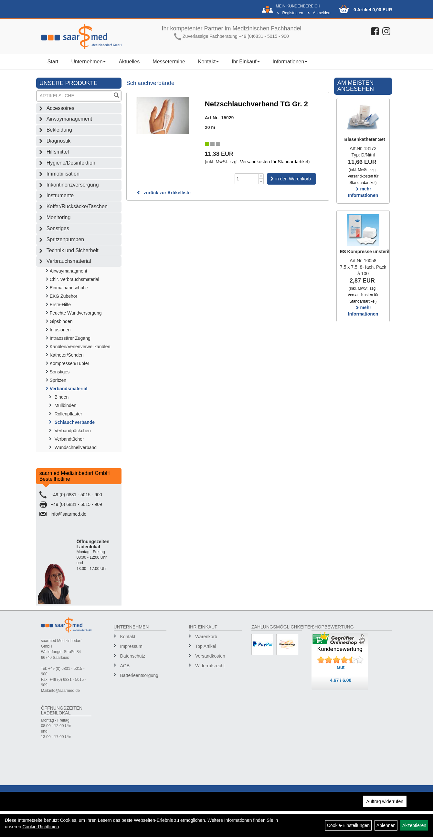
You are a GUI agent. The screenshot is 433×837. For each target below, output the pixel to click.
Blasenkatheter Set (364, 139)
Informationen (290, 61)
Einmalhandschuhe (69, 287)
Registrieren (292, 13)
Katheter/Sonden (67, 355)
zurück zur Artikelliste (163, 192)
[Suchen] (116, 96)
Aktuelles (129, 61)
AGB (125, 665)
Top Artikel (205, 646)
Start (53, 61)
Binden (62, 397)
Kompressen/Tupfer (69, 363)
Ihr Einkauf (245, 61)
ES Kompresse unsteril (364, 251)
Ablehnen (386, 825)
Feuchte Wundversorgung (76, 313)
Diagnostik (59, 141)
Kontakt (208, 61)
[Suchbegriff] (74, 96)
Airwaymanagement (69, 119)
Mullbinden (66, 405)
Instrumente (60, 195)
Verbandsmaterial (69, 388)
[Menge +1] (261, 176)
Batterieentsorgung (139, 675)
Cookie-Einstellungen (348, 825)
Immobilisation (63, 174)
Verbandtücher (69, 439)
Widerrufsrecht (210, 665)
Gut (340, 667)
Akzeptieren (414, 825)
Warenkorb (206, 636)
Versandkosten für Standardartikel (274, 161)
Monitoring (59, 217)
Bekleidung (59, 130)
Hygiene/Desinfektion (71, 163)
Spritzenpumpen (65, 239)
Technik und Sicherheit (73, 250)
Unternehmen (88, 61)
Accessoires (60, 108)
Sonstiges (58, 228)
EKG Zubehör (64, 296)
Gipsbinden (61, 321)
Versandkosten (210, 656)
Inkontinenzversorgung (73, 185)
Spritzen (58, 380)
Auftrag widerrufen (384, 801)
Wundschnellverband (76, 447)
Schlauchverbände (75, 422)
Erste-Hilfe (60, 304)
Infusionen (60, 329)
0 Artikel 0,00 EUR (373, 9)
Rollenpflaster (68, 413)
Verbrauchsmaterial (69, 261)
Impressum (131, 646)
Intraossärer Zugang (70, 338)
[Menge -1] (261, 181)
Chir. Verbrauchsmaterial (74, 279)
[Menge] (247, 178)
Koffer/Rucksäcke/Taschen (77, 206)
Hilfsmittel (58, 152)
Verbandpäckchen (73, 430)
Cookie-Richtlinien (40, 826)
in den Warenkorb (293, 178)
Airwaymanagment (68, 271)
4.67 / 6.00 (340, 680)
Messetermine (169, 61)
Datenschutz (132, 656)
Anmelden (321, 13)
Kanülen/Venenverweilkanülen (80, 346)
